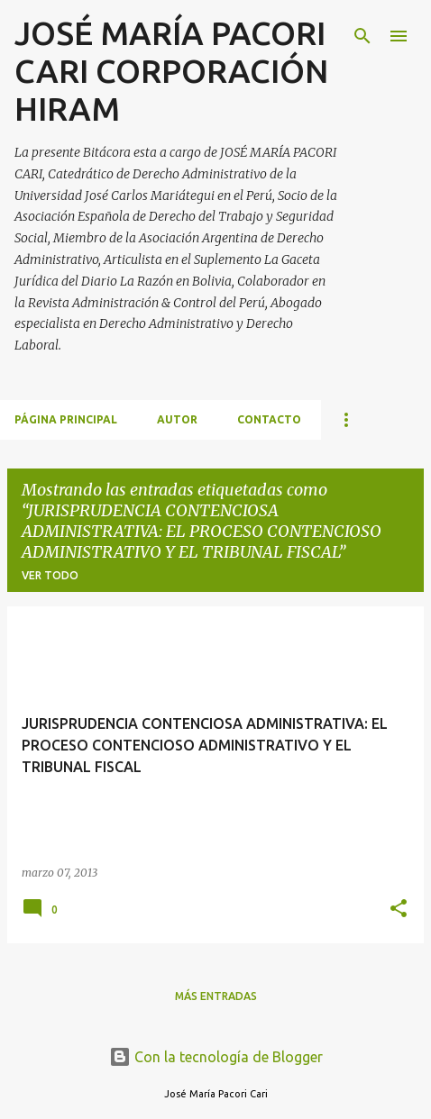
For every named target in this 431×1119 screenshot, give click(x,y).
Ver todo (50, 575)
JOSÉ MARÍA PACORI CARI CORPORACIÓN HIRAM (171, 70)
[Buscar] (362, 36)
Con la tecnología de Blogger (216, 1057)
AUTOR (177, 419)
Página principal (65, 419)
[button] (398, 909)
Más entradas (216, 996)
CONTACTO (269, 419)
